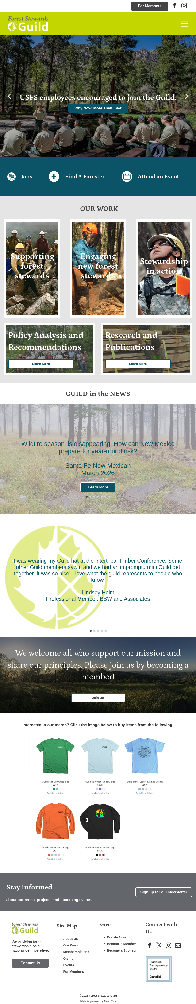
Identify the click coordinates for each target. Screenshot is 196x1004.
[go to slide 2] (90, 497)
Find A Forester (84, 176)
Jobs (26, 176)
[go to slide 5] (102, 497)
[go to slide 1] (87, 497)
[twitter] (159, 946)
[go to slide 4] (98, 497)
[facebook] (175, 6)
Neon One (110, 1001)
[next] (187, 96)
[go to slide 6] (105, 497)
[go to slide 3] (94, 497)
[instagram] (184, 6)
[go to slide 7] (109, 497)
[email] (178, 946)
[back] (9, 96)
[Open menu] (184, 23)
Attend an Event (158, 176)
